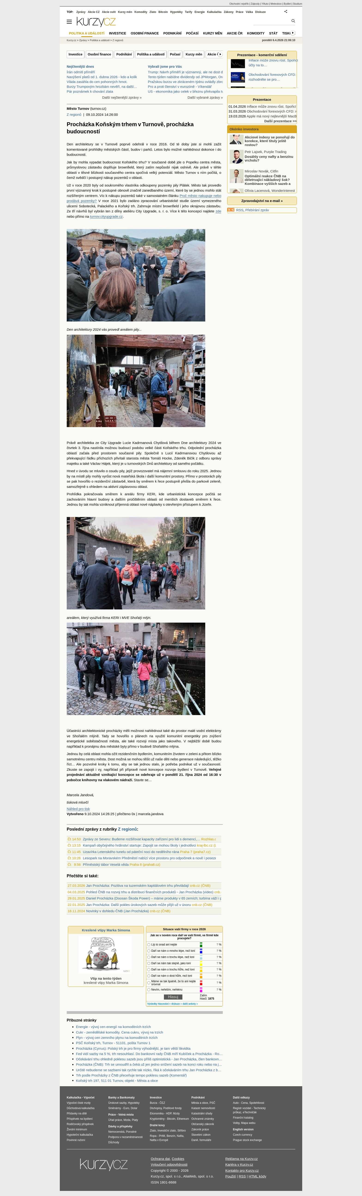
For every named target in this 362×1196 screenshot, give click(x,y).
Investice (75, 54)
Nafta (180, 1136)
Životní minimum (77, 1129)
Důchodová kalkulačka (80, 1108)
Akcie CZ (94, 12)
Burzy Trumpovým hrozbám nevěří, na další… (102, 87)
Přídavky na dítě (77, 1113)
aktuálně (93, 775)
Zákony (228, 12)
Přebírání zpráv (257, 210)
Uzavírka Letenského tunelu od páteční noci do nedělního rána (131, 852)
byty (124, 746)
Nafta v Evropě (159, 1140)
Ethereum (183, 1118)
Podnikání (124, 54)
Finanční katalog (243, 1117)
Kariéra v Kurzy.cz (239, 1164)
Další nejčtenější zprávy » (122, 97)
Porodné (131, 1131)
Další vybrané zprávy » (205, 97)
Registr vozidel (242, 1108)
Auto (236, 1102)
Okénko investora (244, 129)
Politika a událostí (151, 54)
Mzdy (176, 1113)
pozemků (121, 178)
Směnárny (114, 1108)
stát (218, 190)
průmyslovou (76, 167)
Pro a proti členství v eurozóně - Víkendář (180, 87)
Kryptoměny (157, 1118)
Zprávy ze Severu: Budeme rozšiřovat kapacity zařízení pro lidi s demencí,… (141, 839)
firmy (141, 494)
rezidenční (103, 481)
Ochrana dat (160, 1159)
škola (140, 476)
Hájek (106, 463)
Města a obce (199, 1102)
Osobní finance (99, 54)
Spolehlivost (256, 1102)
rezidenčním (127, 754)
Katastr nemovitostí (203, 1108)
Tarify (188, 12)
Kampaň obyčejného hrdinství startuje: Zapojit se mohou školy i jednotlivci (139, 845)
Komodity (140, 12)
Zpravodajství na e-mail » (262, 201)
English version (243, 1129)
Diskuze (260, 12)
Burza (153, 1102)
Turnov (190, 172)
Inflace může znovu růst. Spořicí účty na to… (281, 106)
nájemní (166, 471)
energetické (76, 741)
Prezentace (262, 99)
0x (133, 814)
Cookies (178, 1159)
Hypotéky (176, 12)
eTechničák (250, 1112)
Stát (273, 33)
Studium (297, 3)
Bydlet (287, 3)
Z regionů (74, 114)
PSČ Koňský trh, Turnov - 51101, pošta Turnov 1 (113, 1043)
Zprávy (80, 12)
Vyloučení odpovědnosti (169, 1164)
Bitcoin (163, 12)
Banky (112, 1097)
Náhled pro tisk (78, 809)
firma (106, 618)
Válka (249, 12)
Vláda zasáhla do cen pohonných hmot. (97, 82)
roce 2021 (110, 201)
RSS (239, 210)
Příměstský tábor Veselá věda (106, 864)
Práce (240, 12)
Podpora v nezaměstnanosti (125, 1137)
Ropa (153, 1136)
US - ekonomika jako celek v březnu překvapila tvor (187, 91)
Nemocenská (116, 1131)
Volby (236, 1123)
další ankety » (190, 1004)
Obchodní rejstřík (239, 3)
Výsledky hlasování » (159, 1004)
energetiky (192, 736)
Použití (230, 1176)
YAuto (265, 3)
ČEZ (162, 1102)
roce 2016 (158, 144)
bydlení (183, 769)
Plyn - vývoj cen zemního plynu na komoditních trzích (117, 1038)
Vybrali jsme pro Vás (165, 66)
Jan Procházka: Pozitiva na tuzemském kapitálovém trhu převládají (137, 885)
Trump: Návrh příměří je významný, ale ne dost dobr (188, 72)
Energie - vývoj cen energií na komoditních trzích (113, 1027)
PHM (162, 1136)
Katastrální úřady (201, 1113)
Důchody (113, 1142)
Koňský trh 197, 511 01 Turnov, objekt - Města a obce (117, 1081)
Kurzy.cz (71, 40)
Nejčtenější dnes (80, 66)
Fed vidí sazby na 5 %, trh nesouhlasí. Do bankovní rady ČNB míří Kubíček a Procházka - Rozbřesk (149, 1054)
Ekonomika (156, 1113)
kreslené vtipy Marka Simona (105, 978)
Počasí (175, 54)
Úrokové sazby (117, 1102)
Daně (194, 1140)
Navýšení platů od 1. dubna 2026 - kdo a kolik (102, 77)
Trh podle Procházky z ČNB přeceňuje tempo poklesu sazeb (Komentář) (131, 1075)
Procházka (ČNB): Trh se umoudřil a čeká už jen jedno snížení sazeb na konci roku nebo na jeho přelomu (149, 1064)
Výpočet (89, 1097)
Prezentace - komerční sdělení (262, 55)
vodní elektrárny (208, 731)
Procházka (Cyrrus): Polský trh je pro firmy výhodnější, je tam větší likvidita (133, 1048)
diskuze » (176, 1004)
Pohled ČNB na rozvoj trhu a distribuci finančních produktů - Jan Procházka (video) (149, 892)
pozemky (165, 185)
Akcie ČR (215, 54)
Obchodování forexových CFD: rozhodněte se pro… (286, 111)
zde (218, 211)
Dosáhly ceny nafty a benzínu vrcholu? (269, 163)
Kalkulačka (214, 12)
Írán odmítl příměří (81, 72)
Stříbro (181, 1130)
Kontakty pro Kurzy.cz (242, 1170)
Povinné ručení (76, 1140)
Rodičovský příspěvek (80, 1124)
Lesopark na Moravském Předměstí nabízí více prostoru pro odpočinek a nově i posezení (151, 858)
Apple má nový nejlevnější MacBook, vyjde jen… (284, 116)
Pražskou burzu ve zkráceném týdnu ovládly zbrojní (187, 82)
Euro (126, 1108)
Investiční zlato (166, 1130)
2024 (96, 329)
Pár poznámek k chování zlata (90, 91)
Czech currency (242, 1134)
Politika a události (100, 40)
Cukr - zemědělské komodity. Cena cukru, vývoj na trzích (119, 1032)
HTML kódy (257, 1176)
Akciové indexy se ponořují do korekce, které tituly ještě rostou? (270, 146)
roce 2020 (83, 185)
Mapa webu (248, 1123)
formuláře (205, 1140)
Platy (135, 1120)
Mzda (127, 1120)
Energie (200, 12)
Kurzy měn (194, 54)
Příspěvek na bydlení (80, 1118)
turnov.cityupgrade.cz (106, 216)
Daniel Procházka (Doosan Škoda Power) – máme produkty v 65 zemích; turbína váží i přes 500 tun (162, 898)
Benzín (171, 1136)
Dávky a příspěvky (120, 1126)
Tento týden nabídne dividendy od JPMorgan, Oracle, (189, 77)
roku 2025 (200, 471)
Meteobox (276, 3)
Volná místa (125, 1114)
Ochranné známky (202, 1118)
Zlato (153, 12)
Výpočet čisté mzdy (78, 1102)
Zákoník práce (200, 1129)
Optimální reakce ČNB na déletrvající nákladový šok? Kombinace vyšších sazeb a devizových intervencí (260, 186)
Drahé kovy (157, 1125)
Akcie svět (109, 12)
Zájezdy (255, 3)
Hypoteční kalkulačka (80, 1134)
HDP (169, 1113)
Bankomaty (127, 1097)
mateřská (128, 476)
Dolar (134, 1108)
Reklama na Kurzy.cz (241, 1159)
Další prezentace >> (280, 121)
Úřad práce (115, 1120)
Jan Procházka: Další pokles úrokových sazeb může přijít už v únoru (138, 905)
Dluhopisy (156, 1108)
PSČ (212, 1102)
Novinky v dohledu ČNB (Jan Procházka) (117, 911)
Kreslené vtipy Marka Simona (106, 930)
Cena (244, 1102)
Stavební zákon (201, 1134)
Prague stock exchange (247, 1140)
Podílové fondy (172, 1108)
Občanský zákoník (202, 1124)
